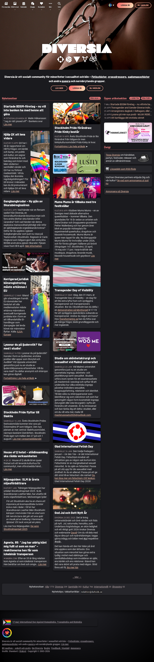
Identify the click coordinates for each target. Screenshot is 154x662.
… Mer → (77, 577)
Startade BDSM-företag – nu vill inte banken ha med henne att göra (25, 110)
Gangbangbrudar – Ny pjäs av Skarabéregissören (23, 203)
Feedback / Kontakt (60, 648)
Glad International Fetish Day (74, 446)
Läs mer (59, 88)
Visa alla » (95, 98)
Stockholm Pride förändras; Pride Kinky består (73, 129)
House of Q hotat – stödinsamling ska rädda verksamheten (26, 454)
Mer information (33, 246)
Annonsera (76, 648)
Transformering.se (68, 319)
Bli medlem (143, 5)
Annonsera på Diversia (117, 191)
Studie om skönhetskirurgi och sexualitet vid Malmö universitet (76, 360)
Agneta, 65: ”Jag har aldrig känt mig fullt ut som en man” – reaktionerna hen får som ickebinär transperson (25, 548)
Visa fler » (146, 98)
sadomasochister (139, 76)
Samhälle (73, 586)
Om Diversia (37, 648)
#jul (85, 538)
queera (66, 81)
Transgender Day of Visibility (74, 290)
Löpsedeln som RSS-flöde (121, 169)
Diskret (22, 651)
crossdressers (117, 76)
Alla (47, 586)
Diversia (59, 586)
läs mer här (72, 567)
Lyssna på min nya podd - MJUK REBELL (132, 114)
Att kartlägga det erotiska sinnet (127, 117)
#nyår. (58, 541)
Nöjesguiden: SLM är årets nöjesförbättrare (21, 481)
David (74, 532)
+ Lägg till (134, 98)
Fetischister (99, 76)
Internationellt (101, 586)
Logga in (125, 5)
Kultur (86, 586)
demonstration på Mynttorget (73, 310)
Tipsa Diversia (113, 155)
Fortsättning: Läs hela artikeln (70, 146)
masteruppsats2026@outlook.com (73, 415)
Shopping (117, 586)
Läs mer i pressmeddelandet (27, 439)
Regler (47, 648)
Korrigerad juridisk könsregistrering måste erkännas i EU (16, 284)
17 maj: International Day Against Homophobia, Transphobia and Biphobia (42, 622)
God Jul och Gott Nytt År (71, 513)
